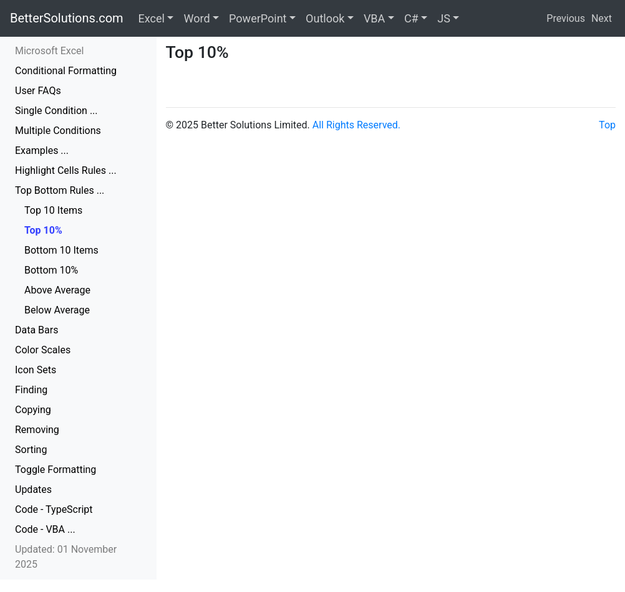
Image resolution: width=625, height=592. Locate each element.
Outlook (325, 18)
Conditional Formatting (66, 71)
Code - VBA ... (45, 529)
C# (411, 18)
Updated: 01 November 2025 (66, 556)
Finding (31, 390)
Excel (151, 18)
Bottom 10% (51, 270)
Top (607, 125)
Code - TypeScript (54, 509)
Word (196, 18)
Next (601, 18)
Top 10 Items (53, 210)
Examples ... (42, 150)
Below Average (57, 310)
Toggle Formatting (55, 469)
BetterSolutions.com (67, 18)
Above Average (57, 290)
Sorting (31, 450)
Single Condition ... (56, 111)
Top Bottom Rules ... (59, 190)
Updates (33, 489)
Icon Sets (35, 370)
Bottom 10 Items (61, 250)
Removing (37, 430)
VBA (374, 18)
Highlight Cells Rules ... (66, 170)
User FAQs (38, 91)
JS (443, 18)
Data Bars (36, 330)
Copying (33, 410)
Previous (565, 18)
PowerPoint (257, 18)
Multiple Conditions (58, 130)
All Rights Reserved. (356, 125)
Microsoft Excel (49, 51)
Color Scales (42, 350)
